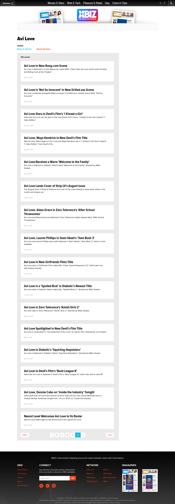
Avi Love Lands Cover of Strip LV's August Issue (54, 185)
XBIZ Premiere (92, 481)
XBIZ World (90, 477)
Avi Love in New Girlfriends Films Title (48, 261)
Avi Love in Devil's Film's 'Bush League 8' (50, 370)
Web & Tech (73, 3)
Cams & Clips (119, 3)
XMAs (105, 481)
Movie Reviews (43, 49)
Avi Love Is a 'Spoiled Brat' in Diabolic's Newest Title (58, 286)
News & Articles (24, 49)
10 (78, 435)
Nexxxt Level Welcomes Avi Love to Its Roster (53, 416)
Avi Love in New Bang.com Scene (45, 65)
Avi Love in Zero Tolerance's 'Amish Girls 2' (51, 307)
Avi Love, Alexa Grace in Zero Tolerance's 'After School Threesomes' (59, 211)
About (19, 481)
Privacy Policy (22, 485)
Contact (20, 477)
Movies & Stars (56, 3)
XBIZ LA (106, 469)
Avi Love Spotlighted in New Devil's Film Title (53, 328)
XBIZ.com (90, 469)
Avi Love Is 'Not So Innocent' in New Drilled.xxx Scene (59, 89)
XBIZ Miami (107, 473)
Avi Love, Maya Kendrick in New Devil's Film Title (55, 137)
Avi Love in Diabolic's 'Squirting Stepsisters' (52, 349)
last (110, 435)
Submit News (22, 469)
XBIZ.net (89, 473)
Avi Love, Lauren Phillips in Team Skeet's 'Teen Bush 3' (59, 237)
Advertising (21, 473)
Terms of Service (110, 502)
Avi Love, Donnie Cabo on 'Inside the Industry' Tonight (59, 392)
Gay (107, 3)
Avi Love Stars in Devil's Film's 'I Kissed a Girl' (53, 113)
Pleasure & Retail (92, 3)
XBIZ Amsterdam (109, 477)
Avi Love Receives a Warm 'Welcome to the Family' (56, 161)
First (24, 435)
